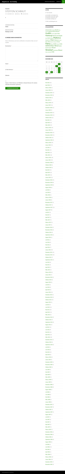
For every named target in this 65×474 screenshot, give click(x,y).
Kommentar (8, 46)
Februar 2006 (48, 457)
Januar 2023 (48, 130)
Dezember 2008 (48, 384)
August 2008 (48, 389)
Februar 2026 (48, 87)
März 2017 (47, 219)
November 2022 (48, 135)
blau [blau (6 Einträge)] (59, 30)
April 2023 (47, 122)
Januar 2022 (48, 145)
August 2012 (48, 324)
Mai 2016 (47, 244)
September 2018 (49, 185)
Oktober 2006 (48, 437)
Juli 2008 (47, 392)
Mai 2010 (47, 352)
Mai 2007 (47, 422)
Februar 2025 (48, 102)
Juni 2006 (47, 447)
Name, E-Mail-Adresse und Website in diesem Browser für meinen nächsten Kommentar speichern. (21, 83)
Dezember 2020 (48, 162)
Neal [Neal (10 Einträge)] (49, 41)
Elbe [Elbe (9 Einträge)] (54, 31)
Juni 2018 (47, 192)
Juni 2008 (47, 394)
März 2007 (47, 427)
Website (7, 75)
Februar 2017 (48, 222)
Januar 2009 (48, 382)
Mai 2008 (47, 397)
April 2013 (47, 312)
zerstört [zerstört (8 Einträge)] (49, 52)
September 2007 (49, 412)
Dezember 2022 (48, 132)
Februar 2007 (48, 429)
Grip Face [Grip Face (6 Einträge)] (53, 33)
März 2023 (47, 125)
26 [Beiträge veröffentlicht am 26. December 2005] (46, 72)
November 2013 (48, 297)
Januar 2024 (48, 110)
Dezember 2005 (48, 461)
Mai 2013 (47, 309)
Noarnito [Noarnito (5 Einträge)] (51, 41)
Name (7, 63)
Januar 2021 (48, 160)
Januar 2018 (48, 200)
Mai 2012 (47, 332)
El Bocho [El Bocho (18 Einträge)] (57, 31)
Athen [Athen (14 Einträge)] (50, 30)
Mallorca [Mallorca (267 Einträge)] (57, 38)
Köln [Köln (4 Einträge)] (46, 38)
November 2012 (48, 317)
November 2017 (48, 202)
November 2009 (48, 364)
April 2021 (47, 152)
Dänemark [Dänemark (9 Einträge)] (50, 31)
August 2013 (48, 302)
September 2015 (49, 259)
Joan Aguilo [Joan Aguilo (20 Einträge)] (59, 35)
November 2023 (48, 115)
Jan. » (50, 73)
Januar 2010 (48, 359)
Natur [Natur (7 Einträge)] (46, 41)
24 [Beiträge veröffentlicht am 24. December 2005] (59, 70)
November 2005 (48, 464)
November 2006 (48, 434)
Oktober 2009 (48, 367)
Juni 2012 (47, 329)
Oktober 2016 (48, 232)
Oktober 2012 (48, 319)
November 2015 (48, 254)
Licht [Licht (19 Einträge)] (48, 38)
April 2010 (47, 354)
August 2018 (48, 187)
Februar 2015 (48, 272)
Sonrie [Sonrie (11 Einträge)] (46, 47)
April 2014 (47, 289)
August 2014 (48, 282)
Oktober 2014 (48, 279)
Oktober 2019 (48, 167)
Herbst (21, 25)
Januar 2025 (48, 105)
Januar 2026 (48, 90)
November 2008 (48, 387)
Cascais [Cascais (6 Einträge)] (46, 31)
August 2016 (48, 237)
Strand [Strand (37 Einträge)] (53, 47)
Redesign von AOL (21, 30)
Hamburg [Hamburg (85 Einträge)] (48, 35)
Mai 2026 (47, 82)
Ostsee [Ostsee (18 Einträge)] (58, 41)
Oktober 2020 (48, 165)
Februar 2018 (48, 197)
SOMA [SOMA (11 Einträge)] (60, 44)
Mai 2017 (47, 214)
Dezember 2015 (48, 252)
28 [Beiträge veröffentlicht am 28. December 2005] (51, 72)
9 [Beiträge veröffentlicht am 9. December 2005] (56, 66)
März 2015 (47, 269)
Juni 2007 (47, 419)
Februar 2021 (48, 157)
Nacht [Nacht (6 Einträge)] (60, 40)
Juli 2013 (47, 304)
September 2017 (49, 207)
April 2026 (47, 85)
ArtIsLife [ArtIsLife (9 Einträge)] (47, 30)
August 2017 (48, 209)
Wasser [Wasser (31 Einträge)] (60, 50)
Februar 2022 (48, 142)
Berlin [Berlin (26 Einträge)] (57, 30)
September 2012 (49, 322)
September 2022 (49, 140)
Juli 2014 (47, 284)
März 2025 (47, 100)
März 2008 (47, 399)
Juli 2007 (47, 417)
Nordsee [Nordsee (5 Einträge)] (54, 41)
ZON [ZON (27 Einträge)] (52, 52)
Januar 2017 (48, 224)
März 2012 (47, 337)
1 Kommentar (25, 13)
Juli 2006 (47, 444)
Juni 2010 (47, 349)
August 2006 (48, 442)
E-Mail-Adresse (9, 69)
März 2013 (47, 314)
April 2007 (47, 424)
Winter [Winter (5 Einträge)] (46, 52)
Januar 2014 (48, 292)
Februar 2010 (48, 357)
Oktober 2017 (48, 204)
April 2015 (47, 267)
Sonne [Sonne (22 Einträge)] (60, 46)
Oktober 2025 (48, 97)
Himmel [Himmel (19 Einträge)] (54, 35)
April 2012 (47, 334)
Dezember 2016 (48, 227)
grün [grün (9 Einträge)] (56, 33)
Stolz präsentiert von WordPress (8, 472)
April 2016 (47, 247)
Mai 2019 (47, 170)
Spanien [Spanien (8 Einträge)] (49, 47)
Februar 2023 (48, 127)
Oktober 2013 (48, 299)
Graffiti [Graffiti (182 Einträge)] (48, 33)
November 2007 (48, 407)
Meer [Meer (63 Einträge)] (52, 40)
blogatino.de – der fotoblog (9, 1)
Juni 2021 (47, 147)
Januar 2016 (48, 249)
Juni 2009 (47, 369)
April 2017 (47, 217)
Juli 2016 (47, 239)
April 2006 (47, 452)
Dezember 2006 (48, 432)
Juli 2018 (47, 190)
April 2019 (47, 172)
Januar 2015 (48, 274)
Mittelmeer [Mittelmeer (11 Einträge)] (56, 40)
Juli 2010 (47, 347)
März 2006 (47, 454)
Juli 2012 (47, 327)
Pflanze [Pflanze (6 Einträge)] (52, 44)
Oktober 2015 (48, 257)
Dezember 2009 (48, 362)
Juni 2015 (47, 262)
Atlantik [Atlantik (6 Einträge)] (53, 30)
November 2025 (48, 95)
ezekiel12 (18, 13)
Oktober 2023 (48, 117)
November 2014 (48, 277)
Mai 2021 (47, 150)
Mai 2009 (47, 372)
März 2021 (47, 155)
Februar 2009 (48, 379)
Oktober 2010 (48, 342)
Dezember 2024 (48, 107)
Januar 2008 (48, 402)
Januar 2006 (48, 459)
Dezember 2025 (48, 92)
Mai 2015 (47, 264)
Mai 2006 (47, 449)
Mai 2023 (47, 120)
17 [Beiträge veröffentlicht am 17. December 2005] (59, 68)
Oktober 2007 (48, 409)
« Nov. (46, 73)
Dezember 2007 (48, 404)
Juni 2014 (47, 287)
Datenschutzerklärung (50, 1)
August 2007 (48, 414)
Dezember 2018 (48, 180)
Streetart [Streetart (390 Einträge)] (49, 50)
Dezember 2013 (48, 294)
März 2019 (47, 175)
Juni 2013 (47, 307)
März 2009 (47, 377)
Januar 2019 (48, 177)
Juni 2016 (47, 242)
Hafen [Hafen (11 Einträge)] (58, 33)
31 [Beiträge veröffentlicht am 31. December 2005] (59, 72)
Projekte (7, 8)
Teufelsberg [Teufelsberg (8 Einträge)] (55, 50)
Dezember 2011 (48, 339)
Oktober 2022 (48, 137)
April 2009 (47, 374)
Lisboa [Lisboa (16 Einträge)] (51, 38)
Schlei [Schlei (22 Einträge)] (54, 44)
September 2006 (49, 439)
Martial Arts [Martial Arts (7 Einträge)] (47, 40)
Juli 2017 (47, 212)
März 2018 (47, 195)
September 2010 (49, 344)
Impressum (58, 1)
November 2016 (48, 229)
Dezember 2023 (48, 112)
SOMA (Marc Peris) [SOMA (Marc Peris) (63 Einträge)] (51, 46)
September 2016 (49, 234)
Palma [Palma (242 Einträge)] (47, 43)
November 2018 (48, 182)
